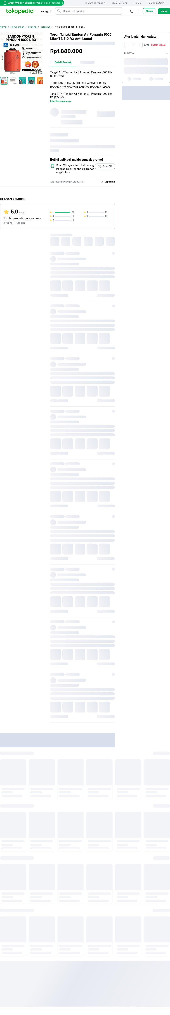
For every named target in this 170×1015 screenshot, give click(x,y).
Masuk (149, 11)
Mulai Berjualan (120, 3)
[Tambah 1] (140, 45)
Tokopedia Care (155, 3)
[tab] (63, 62)
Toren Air (47, 26)
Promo (137, 3)
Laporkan (108, 181)
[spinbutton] (133, 45)
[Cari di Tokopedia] (91, 11)
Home (5, 26)
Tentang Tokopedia (95, 3)
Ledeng (34, 26)
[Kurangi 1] (127, 45)
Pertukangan (19, 26)
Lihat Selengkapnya (60, 101)
